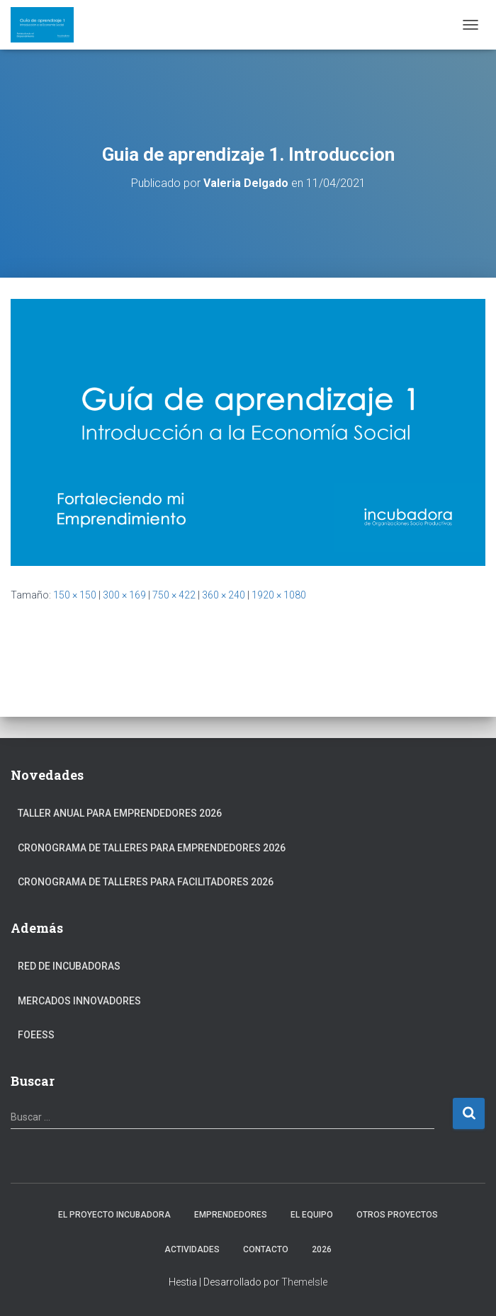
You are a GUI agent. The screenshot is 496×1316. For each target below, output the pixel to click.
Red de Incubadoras (69, 966)
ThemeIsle (304, 1282)
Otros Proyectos (397, 1215)
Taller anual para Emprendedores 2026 (120, 813)
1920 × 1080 (279, 595)
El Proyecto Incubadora (114, 1215)
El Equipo (312, 1215)
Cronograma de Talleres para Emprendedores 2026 (152, 847)
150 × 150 (74, 595)
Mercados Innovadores (79, 1000)
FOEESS (36, 1034)
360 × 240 (223, 595)
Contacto (265, 1249)
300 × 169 (124, 595)
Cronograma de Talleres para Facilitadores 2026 (146, 881)
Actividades (192, 1249)
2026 (322, 1249)
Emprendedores (230, 1215)
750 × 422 (174, 595)
